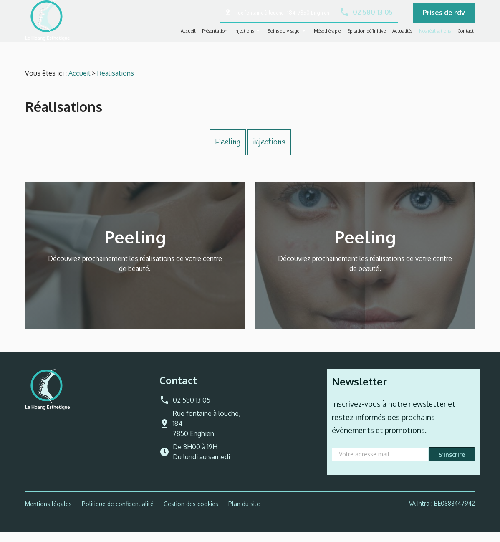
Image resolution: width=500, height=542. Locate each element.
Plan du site (244, 513)
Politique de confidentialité (118, 513)
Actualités (402, 35)
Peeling (227, 152)
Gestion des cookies (191, 513)
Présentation (214, 35)
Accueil (188, 35)
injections (269, 152)
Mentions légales (48, 513)
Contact (465, 35)
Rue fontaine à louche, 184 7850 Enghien (282, 17)
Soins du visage (283, 35)
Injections (244, 35)
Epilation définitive (366, 35)
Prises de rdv (444, 17)
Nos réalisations (435, 35)
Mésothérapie (327, 35)
